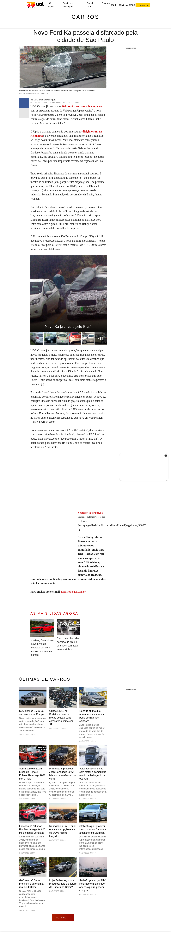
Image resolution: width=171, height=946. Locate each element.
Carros (85, 17)
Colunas (106, 3)
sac (112, 5)
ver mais (63, 917)
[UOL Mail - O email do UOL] (119, 5)
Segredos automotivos (90, 512)
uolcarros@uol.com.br (72, 591)
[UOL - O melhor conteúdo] (35, 5)
